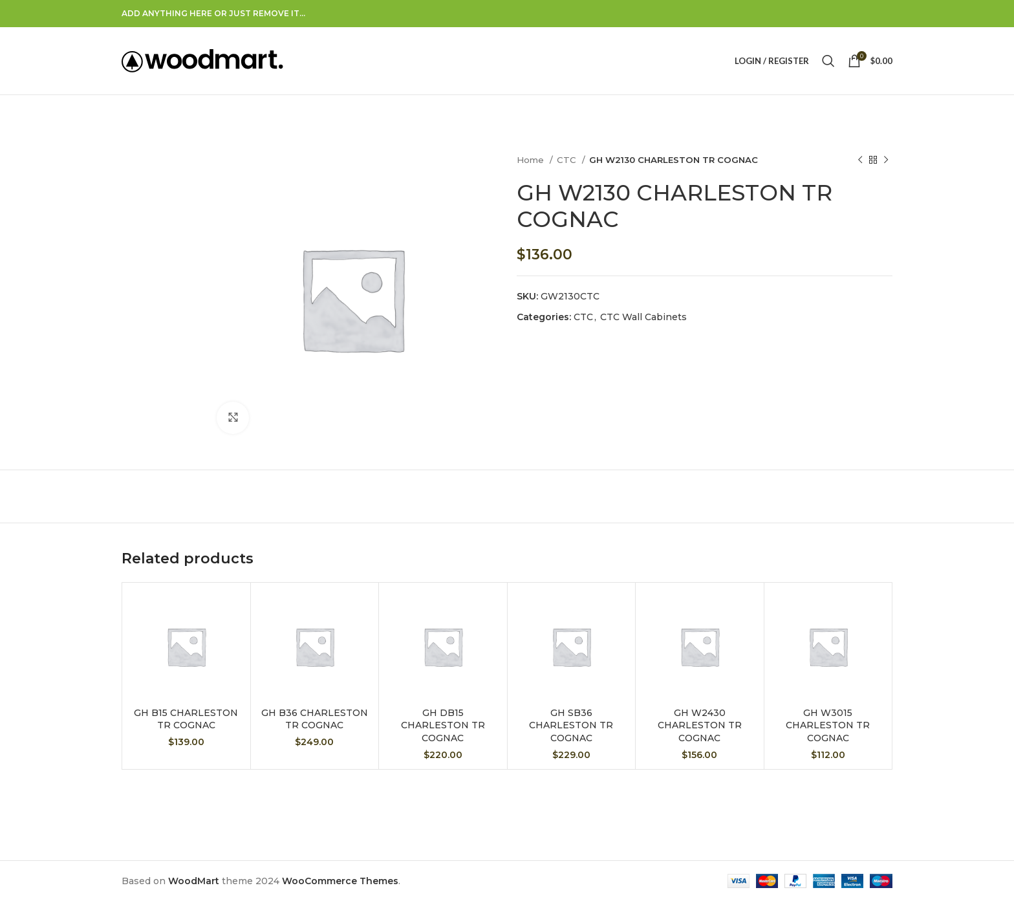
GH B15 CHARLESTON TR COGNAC (186, 719)
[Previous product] (860, 160)
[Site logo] (202, 60)
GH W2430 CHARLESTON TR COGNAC (700, 725)
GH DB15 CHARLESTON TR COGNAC (443, 725)
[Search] (828, 61)
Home (531, 160)
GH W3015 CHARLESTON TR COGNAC (828, 725)
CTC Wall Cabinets (643, 317)
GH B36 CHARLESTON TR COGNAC (314, 719)
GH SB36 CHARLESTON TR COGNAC (571, 725)
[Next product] (885, 160)
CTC (568, 160)
